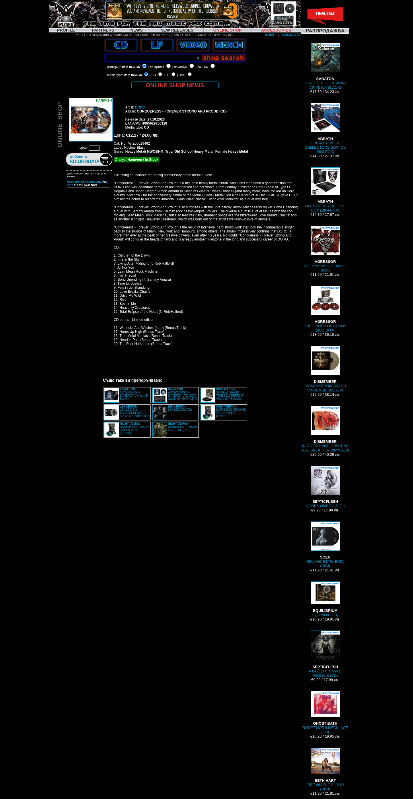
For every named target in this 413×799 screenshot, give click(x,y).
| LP (166, 75)
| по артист (156, 67)
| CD (153, 75)
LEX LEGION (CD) (180, 408)
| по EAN (202, 67)
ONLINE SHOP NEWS (175, 85)
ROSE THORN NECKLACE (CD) (325, 712)
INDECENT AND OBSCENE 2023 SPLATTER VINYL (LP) (325, 429)
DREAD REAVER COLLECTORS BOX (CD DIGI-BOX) (325, 128)
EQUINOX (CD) (325, 599)
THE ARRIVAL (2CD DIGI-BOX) (325, 249)
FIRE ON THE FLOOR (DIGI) (325, 769)
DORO (140, 107)
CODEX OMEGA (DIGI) (325, 487)
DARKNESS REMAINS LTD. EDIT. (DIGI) (183, 427)
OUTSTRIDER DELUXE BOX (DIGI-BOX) (325, 189)
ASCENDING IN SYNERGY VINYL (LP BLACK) (134, 394)
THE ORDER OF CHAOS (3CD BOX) (325, 309)
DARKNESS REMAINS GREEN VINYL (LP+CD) (231, 411)
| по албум (180, 67)
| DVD (181, 75)
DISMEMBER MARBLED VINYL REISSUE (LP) (325, 369)
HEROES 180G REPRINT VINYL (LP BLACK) (325, 66)
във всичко (131, 67)
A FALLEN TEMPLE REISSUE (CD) (325, 654)
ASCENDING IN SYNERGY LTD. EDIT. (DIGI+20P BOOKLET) (182, 394)
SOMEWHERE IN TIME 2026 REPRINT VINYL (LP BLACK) (229, 394)
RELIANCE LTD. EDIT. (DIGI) (325, 544)
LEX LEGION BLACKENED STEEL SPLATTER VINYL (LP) (135, 411)
